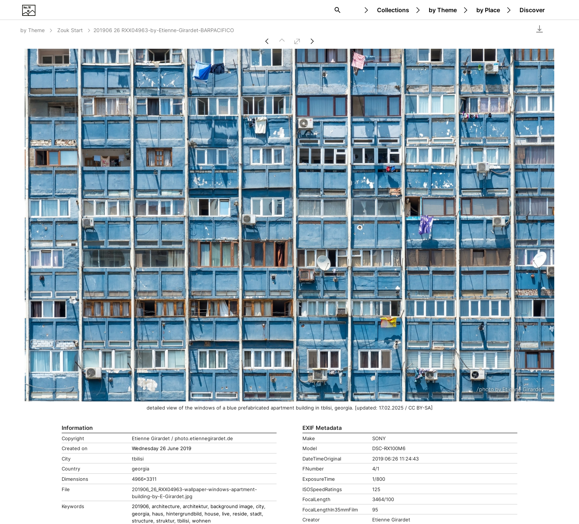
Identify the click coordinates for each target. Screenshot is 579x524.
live (226, 514)
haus (157, 514)
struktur (165, 521)
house (212, 514)
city (260, 506)
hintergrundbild (184, 514)
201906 (140, 506)
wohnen (201, 521)
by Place (488, 10)
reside (240, 514)
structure (142, 521)
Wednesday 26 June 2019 (161, 448)
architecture (166, 506)
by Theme (443, 10)
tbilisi (183, 521)
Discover (532, 10)
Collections (393, 10)
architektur (195, 506)
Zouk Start (74, 30)
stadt (256, 514)
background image (231, 506)
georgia (140, 514)
